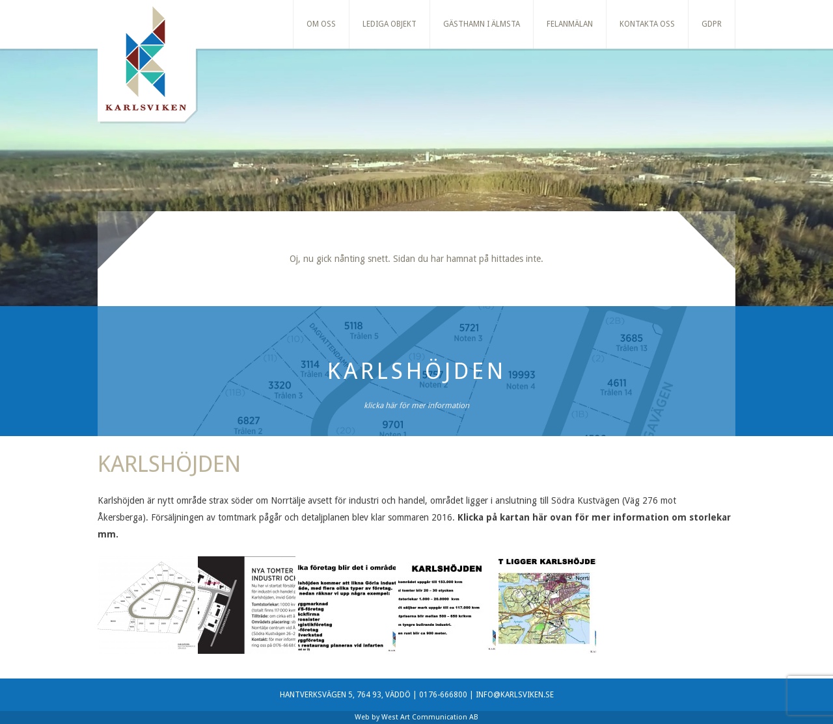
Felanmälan (570, 24)
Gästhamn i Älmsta (481, 24)
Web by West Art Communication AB (416, 717)
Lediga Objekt (389, 24)
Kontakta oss (647, 24)
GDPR (712, 24)
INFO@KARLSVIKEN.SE (515, 694)
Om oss (321, 24)
